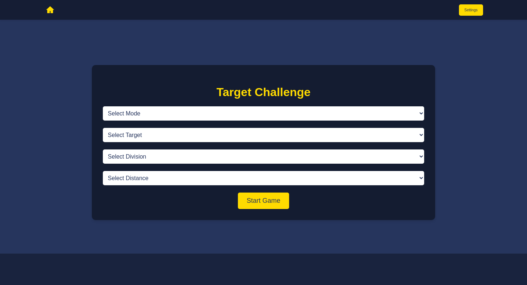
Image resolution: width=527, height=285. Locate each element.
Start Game (263, 200)
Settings (471, 10)
